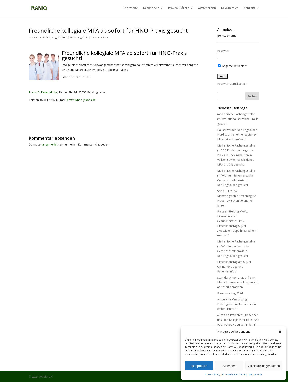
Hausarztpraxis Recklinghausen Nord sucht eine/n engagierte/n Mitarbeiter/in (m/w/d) (237, 134)
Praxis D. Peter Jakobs (43, 92)
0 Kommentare (99, 37)
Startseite (131, 8)
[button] (280, 332)
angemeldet (50, 144)
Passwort (223, 51)
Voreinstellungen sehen (264, 366)
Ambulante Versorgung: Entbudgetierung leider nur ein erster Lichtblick (236, 304)
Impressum (255, 374)
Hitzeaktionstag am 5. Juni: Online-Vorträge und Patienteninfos (234, 266)
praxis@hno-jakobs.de (81, 100)
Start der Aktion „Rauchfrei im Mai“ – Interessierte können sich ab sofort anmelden (238, 282)
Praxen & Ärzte (178, 8)
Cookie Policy (212, 374)
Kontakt (249, 8)
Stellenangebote (79, 37)
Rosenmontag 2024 (230, 293)
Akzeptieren (199, 366)
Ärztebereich (207, 8)
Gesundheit (151, 8)
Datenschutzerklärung (234, 374)
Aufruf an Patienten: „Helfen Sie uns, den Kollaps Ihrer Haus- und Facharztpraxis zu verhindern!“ (238, 319)
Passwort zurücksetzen (232, 84)
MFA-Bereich (229, 8)
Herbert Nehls (42, 37)
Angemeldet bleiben (233, 66)
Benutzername (226, 35)
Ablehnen (229, 366)
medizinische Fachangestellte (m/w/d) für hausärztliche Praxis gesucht (237, 119)
